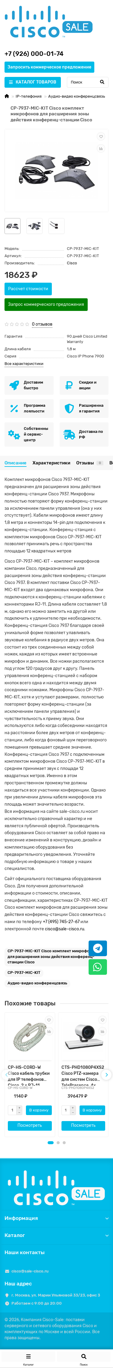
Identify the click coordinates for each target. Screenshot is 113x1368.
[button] (51, 1142)
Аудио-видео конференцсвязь (76, 96)
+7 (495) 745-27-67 (61, 921)
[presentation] (7, 1075)
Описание (16, 463)
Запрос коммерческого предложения (46, 304)
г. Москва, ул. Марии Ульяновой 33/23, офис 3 (55, 1295)
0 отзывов (42, 324)
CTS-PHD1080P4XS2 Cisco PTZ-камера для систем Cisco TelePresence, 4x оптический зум (82, 1075)
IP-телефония (29, 96)
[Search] (87, 82)
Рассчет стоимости (28, 288)
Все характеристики (24, 363)
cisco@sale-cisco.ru (64, 929)
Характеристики (51, 463)
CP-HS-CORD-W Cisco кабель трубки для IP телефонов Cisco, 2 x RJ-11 (29, 1075)
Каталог (56, 1235)
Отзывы (89, 463)
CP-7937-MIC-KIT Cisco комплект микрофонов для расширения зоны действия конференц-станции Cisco (52, 957)
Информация (56, 1218)
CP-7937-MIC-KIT (24, 972)
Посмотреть (29, 1125)
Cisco (72, 263)
